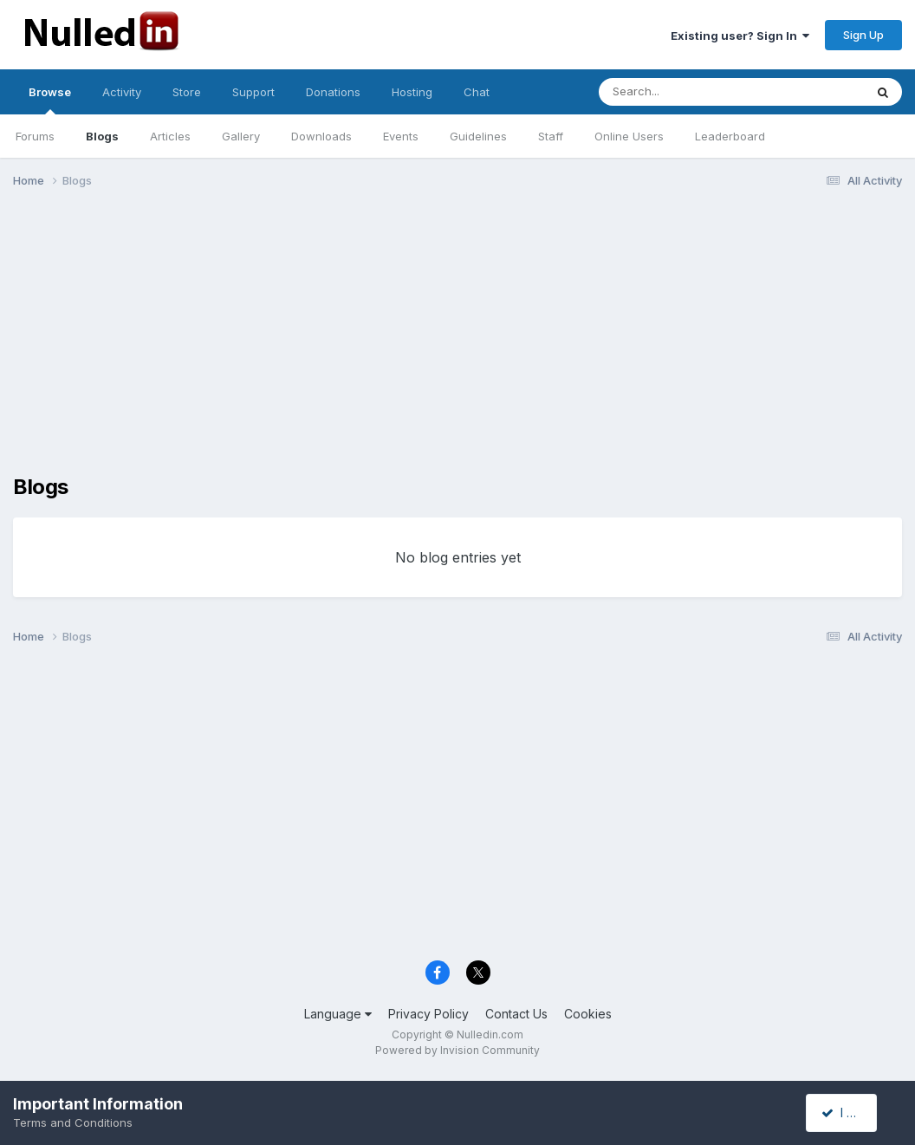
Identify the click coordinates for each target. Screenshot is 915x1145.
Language (338, 1013)
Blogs (102, 136)
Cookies (588, 1013)
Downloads (321, 136)
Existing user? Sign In (740, 35)
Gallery (241, 136)
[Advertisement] (457, 336)
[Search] (684, 92)
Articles (170, 136)
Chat (477, 92)
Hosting (412, 92)
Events (401, 136)
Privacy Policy (428, 1013)
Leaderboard (730, 136)
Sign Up (863, 35)
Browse (50, 99)
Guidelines (478, 136)
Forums (35, 136)
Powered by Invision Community (457, 1050)
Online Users (629, 136)
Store (186, 92)
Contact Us (516, 1013)
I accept (851, 1112)
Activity (121, 92)
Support (253, 92)
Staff (550, 136)
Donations (333, 92)
